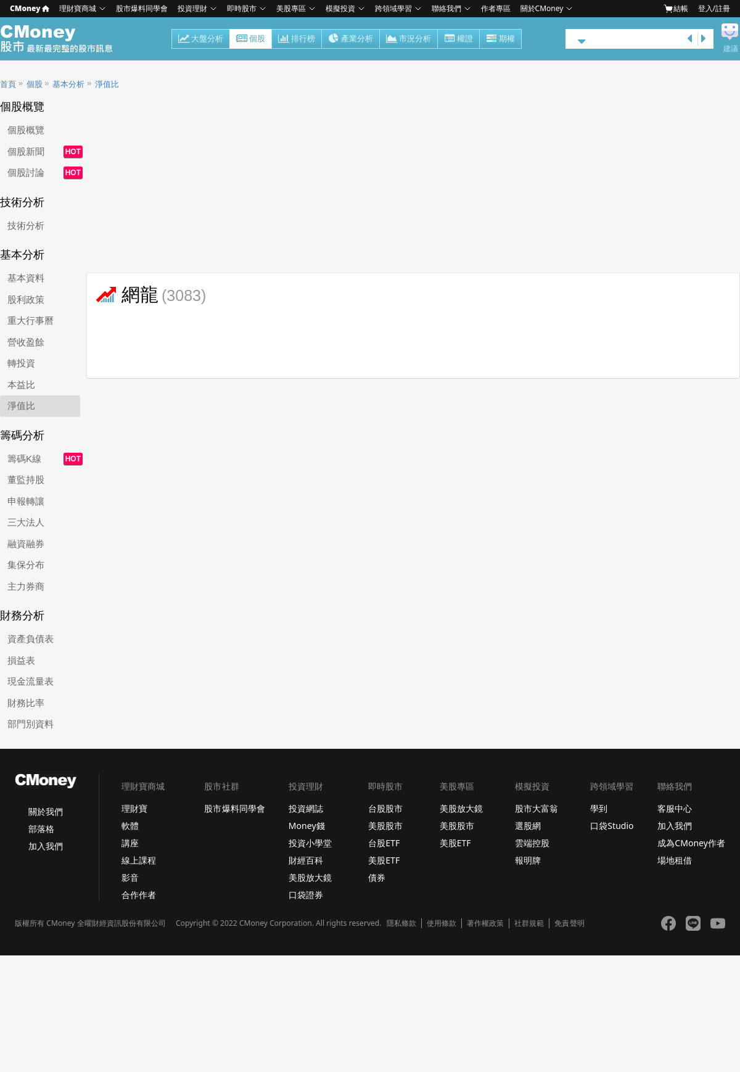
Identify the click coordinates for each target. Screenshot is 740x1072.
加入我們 (45, 846)
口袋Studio (611, 825)
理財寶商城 (77, 8)
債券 (376, 877)
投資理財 (192, 8)
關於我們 (45, 811)
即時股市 (242, 8)
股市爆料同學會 (142, 8)
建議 (730, 48)
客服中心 (674, 808)
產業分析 (350, 39)
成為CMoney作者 (691, 843)
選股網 (528, 825)
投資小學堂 (310, 843)
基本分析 (68, 84)
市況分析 (408, 39)
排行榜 (296, 39)
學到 (598, 808)
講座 (130, 843)
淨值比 (107, 84)
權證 (458, 39)
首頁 (8, 84)
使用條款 (441, 923)
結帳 (676, 9)
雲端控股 (532, 843)
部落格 (41, 829)
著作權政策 (485, 923)
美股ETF (384, 860)
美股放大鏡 (310, 877)
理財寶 (134, 808)
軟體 (130, 825)
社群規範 (529, 923)
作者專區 (496, 8)
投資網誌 (306, 808)
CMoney (29, 8)
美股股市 (385, 825)
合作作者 (138, 895)
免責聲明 (569, 923)
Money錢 (307, 825)
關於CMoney (542, 8)
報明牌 (528, 860)
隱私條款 (401, 923)
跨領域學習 (393, 8)
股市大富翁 (536, 808)
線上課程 (138, 860)
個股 (250, 39)
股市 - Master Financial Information (63, 38)
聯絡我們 (446, 8)
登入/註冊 (714, 8)
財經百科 (306, 860)
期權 (500, 39)
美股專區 (291, 8)
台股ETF (384, 843)
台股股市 (385, 808)
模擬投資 (340, 8)
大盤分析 (200, 39)
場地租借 (674, 860)
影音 (130, 877)
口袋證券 (306, 895)
